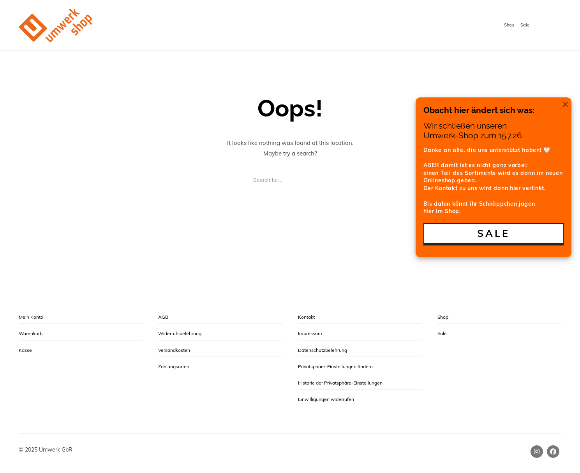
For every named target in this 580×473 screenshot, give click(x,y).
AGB (163, 317)
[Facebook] (553, 451)
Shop (509, 25)
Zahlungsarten (173, 366)
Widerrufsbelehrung (179, 333)
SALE (493, 233)
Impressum (310, 333)
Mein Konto (31, 317)
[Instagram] (537, 451)
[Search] (321, 180)
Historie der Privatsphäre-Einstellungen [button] (340, 383)
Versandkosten (174, 350)
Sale (524, 25)
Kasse (25, 350)
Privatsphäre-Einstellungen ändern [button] (335, 366)
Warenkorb (30, 333)
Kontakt (306, 317)
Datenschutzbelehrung (322, 350)
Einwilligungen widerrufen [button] (326, 399)
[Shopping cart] (553, 25)
